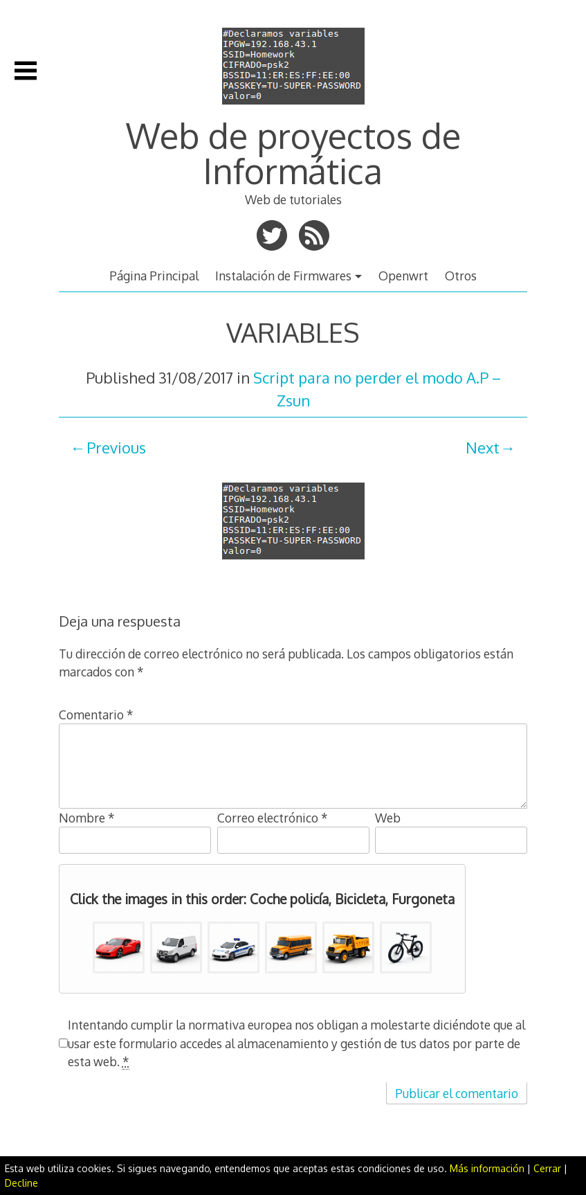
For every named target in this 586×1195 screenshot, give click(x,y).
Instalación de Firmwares (283, 275)
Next (483, 447)
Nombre (87, 817)
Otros (461, 275)
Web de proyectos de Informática (293, 152)
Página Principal (154, 275)
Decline (21, 1183)
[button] (119, 947)
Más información (487, 1168)
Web (388, 817)
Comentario (96, 714)
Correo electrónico (272, 817)
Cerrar (547, 1168)
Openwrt (403, 275)
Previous (116, 447)
